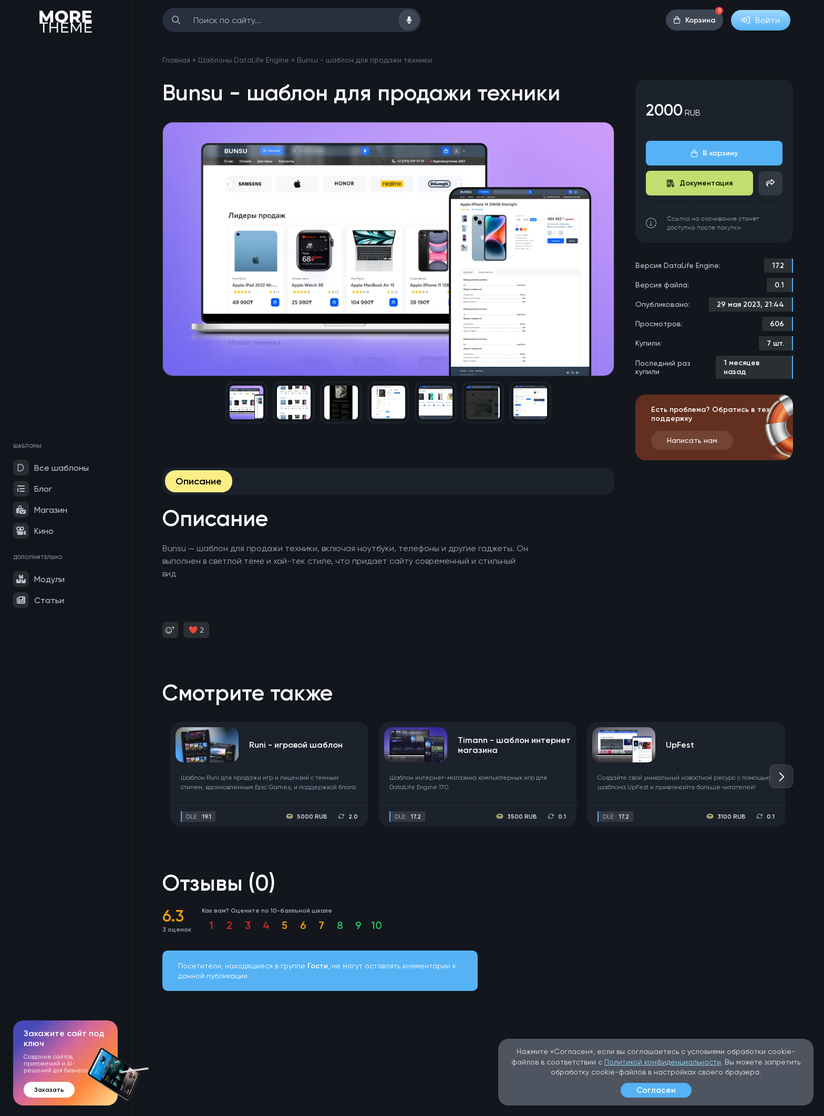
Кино (33, 531)
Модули (39, 579)
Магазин (40, 510)
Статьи (38, 600)
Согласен (656, 1090)
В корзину (714, 153)
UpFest (680, 745)
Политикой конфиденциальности (662, 1062)
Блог (32, 489)
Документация (700, 183)
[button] (781, 776)
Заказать (49, 1089)
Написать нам (692, 440)
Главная (176, 60)
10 (376, 925)
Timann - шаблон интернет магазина (514, 745)
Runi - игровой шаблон (296, 745)
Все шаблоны (51, 468)
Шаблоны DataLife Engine (243, 60)
